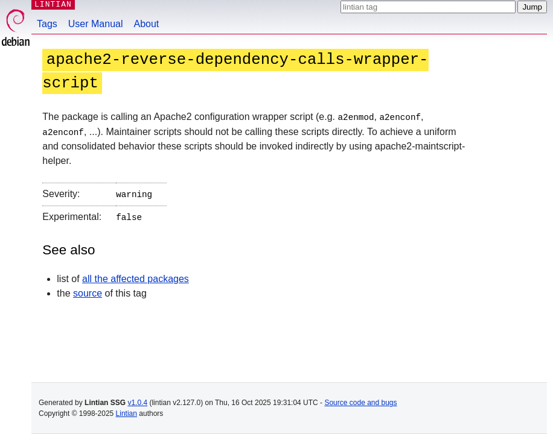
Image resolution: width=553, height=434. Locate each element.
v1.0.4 (137, 402)
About (146, 24)
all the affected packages (135, 276)
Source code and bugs (360, 402)
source (87, 291)
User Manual (95, 24)
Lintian (126, 413)
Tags (47, 24)
